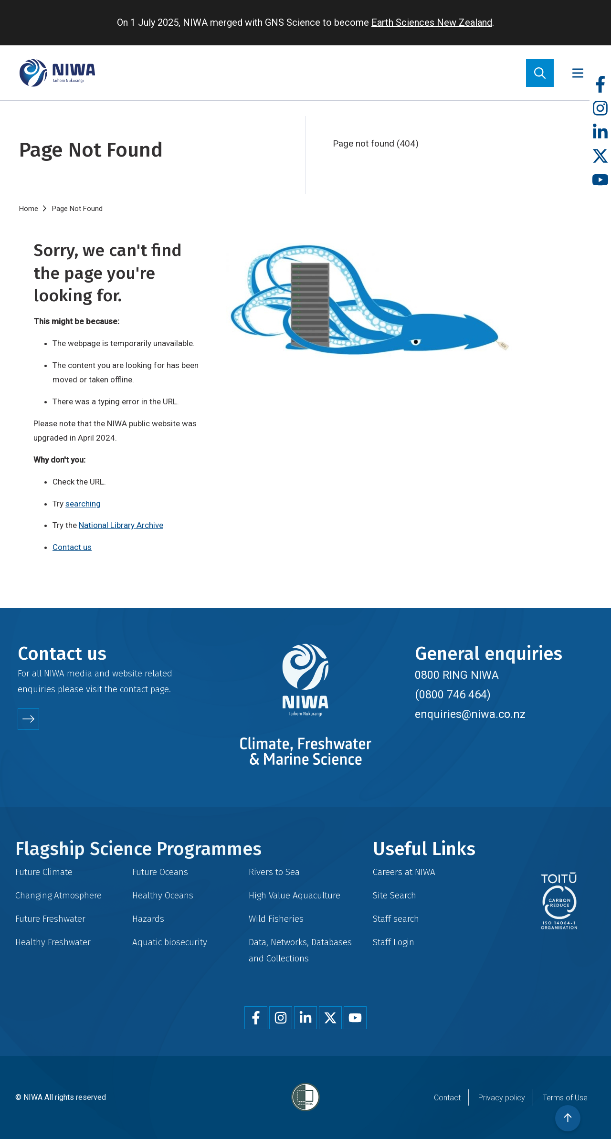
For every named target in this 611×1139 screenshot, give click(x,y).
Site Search (394, 895)
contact (134, 689)
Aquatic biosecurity (169, 942)
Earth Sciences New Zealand (431, 22)
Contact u (70, 547)
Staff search (396, 918)
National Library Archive (121, 525)
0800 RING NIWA (457, 675)
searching (83, 503)
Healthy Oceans (162, 895)
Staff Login (393, 942)
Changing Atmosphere (58, 895)
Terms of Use (565, 1097)
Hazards (148, 918)
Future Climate (44, 871)
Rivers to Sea (274, 871)
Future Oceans (160, 871)
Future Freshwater (50, 918)
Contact (447, 1097)
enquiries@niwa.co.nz (470, 714)
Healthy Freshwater (53, 942)
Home (28, 208)
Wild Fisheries (276, 918)
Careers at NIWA (404, 871)
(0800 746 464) (453, 694)
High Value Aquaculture (294, 895)
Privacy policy (501, 1097)
